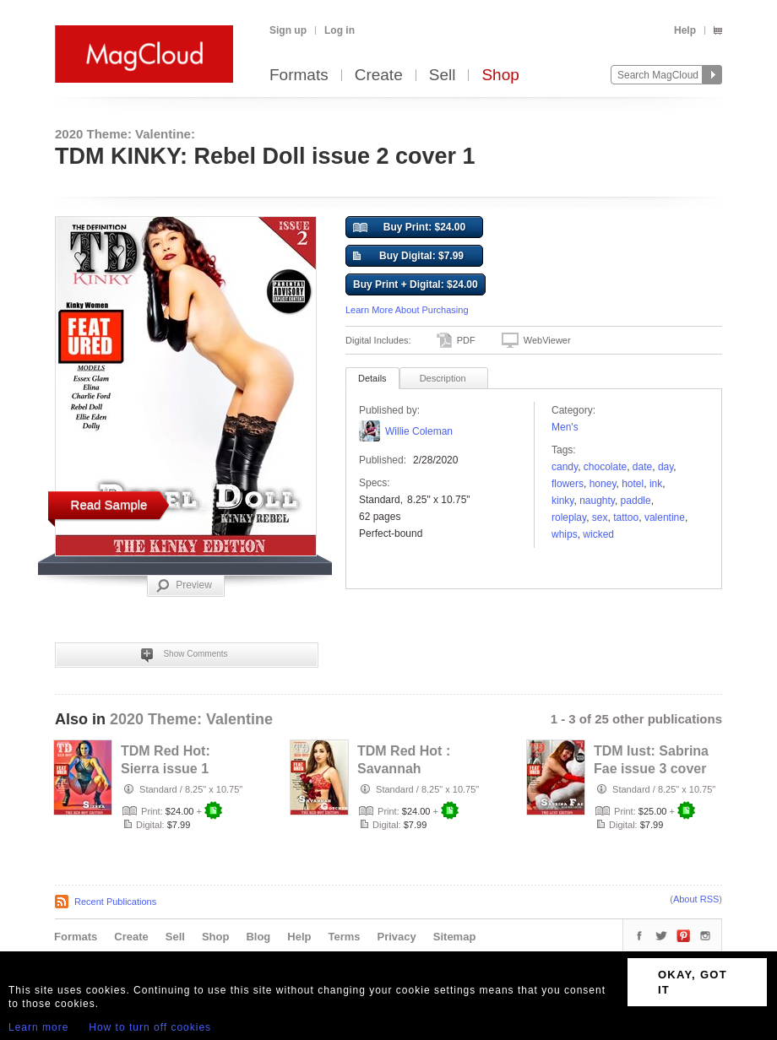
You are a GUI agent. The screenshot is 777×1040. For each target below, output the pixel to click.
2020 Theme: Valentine (191, 719)
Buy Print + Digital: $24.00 (415, 284)
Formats (299, 76)
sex (600, 517)
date (642, 467)
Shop (500, 76)
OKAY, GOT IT (692, 982)
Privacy (397, 936)
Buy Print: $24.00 (409, 228)
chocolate (605, 467)
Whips (565, 534)
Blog (258, 936)
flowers (568, 484)
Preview (184, 586)
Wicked (598, 534)
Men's (565, 427)
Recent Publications (115, 901)
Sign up (288, 30)
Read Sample (109, 504)
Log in (339, 30)
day (665, 467)
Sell (442, 76)
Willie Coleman (419, 431)
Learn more (38, 1027)
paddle (636, 500)
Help (685, 30)
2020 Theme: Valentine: (125, 134)
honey (603, 484)
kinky (562, 500)
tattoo (625, 517)
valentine (664, 517)
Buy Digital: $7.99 (408, 256)
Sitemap (454, 936)
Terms (344, 936)
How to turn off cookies (150, 1027)
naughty (597, 500)
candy (565, 467)
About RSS (696, 899)
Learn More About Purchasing (407, 310)
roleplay (569, 517)
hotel (633, 484)
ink (655, 484)
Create (379, 76)
